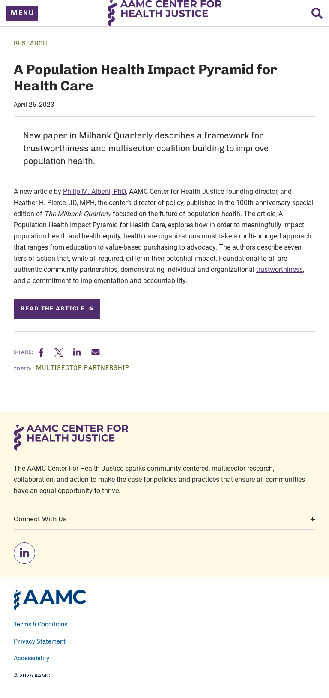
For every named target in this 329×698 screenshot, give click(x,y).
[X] (63, 352)
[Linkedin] (82, 352)
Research (31, 44)
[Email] (95, 352)
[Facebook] (46, 352)
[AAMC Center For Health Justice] (165, 13)
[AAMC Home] (50, 600)
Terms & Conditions (40, 625)
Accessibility (31, 659)
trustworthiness (279, 269)
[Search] (317, 13)
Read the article (57, 308)
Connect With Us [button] (164, 519)
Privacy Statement (40, 642)
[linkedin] (24, 553)
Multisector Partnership (82, 368)
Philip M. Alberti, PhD (94, 191)
